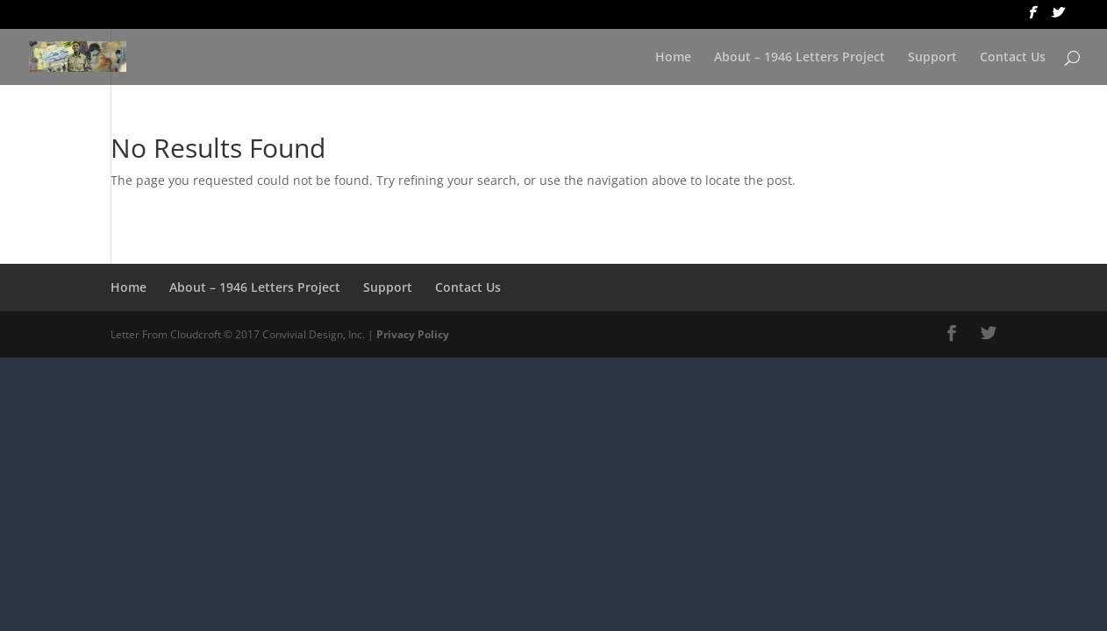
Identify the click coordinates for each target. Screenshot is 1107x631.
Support (932, 58)
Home (673, 58)
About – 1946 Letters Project (799, 58)
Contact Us (1013, 58)
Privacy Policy (412, 334)
